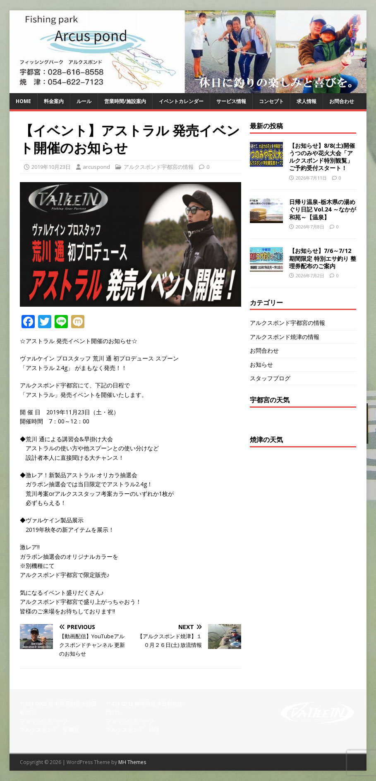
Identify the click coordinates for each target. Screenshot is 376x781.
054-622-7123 (122, 738)
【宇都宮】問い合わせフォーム (230, 703)
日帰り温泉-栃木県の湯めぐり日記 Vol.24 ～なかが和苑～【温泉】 (322, 209)
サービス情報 (231, 101)
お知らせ (261, 364)
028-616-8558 (36, 738)
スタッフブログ (270, 378)
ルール (84, 101)
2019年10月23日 (51, 167)
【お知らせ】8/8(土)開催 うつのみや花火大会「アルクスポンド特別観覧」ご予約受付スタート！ (322, 157)
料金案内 (54, 101)
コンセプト (271, 101)
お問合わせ (341, 101)
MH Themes (132, 762)
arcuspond (96, 167)
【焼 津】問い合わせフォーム (230, 720)
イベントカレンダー (181, 101)
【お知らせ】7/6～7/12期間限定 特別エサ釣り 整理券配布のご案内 (322, 258)
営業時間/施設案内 (125, 101)
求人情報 (306, 101)
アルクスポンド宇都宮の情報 (159, 167)
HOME (23, 101)
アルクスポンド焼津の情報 (284, 337)
